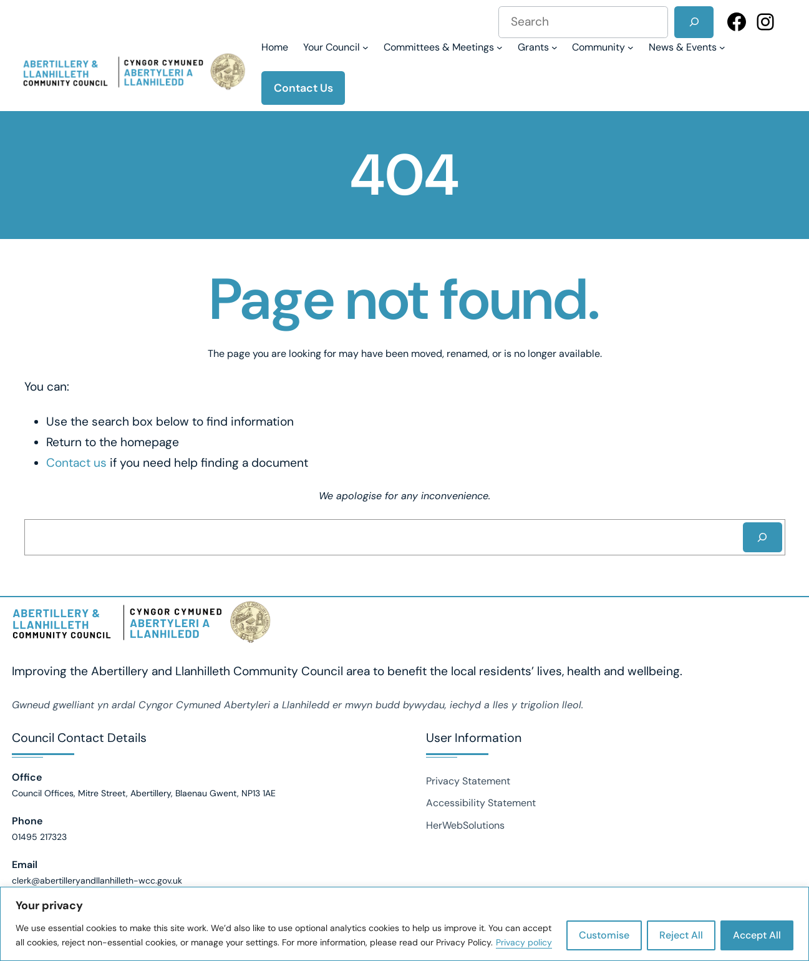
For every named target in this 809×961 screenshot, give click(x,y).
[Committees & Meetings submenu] (443, 47)
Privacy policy (524, 942)
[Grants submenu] (538, 47)
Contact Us (303, 87)
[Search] (694, 22)
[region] (404, 924)
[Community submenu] (603, 47)
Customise (604, 935)
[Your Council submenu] (336, 47)
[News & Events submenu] (687, 47)
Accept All (757, 935)
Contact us (76, 463)
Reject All (681, 935)
